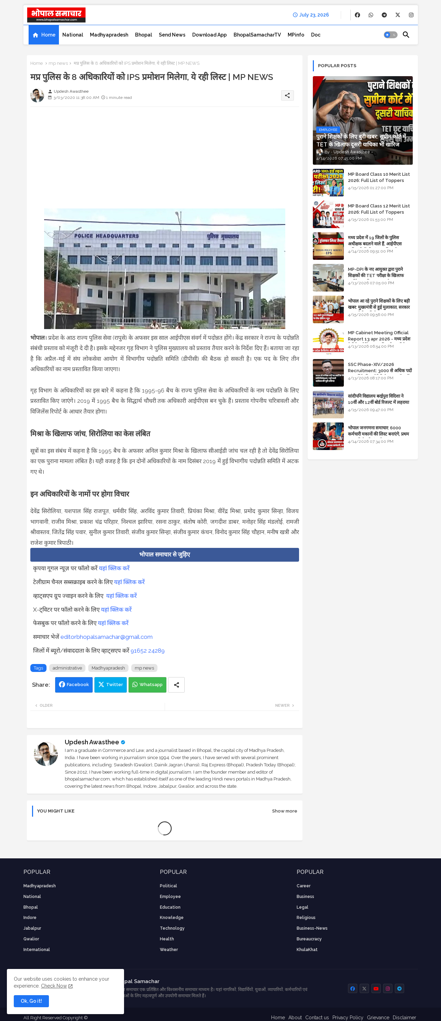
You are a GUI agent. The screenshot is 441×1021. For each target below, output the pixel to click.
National (72, 35)
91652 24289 (148, 650)
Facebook (78, 684)
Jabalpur (32, 928)
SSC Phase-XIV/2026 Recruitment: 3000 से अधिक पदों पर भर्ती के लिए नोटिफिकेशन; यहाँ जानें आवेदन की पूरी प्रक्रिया (380, 374)
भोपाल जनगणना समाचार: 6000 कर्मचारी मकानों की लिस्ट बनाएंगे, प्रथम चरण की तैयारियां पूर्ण (378, 434)
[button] (391, 34)
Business (305, 896)
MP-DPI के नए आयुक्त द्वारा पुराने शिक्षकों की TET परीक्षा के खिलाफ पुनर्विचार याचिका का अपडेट (376, 275)
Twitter (114, 684)
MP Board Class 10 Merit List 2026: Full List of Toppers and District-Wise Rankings (379, 180)
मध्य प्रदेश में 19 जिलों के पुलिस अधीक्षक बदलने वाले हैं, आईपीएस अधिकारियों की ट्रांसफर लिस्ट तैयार (375, 244)
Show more (284, 811)
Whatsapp (151, 684)
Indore (30, 917)
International (36, 949)
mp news (58, 63)
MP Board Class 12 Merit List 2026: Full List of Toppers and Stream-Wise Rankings (379, 212)
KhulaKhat (307, 949)
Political (168, 886)
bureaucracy (309, 939)
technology (172, 928)
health (167, 939)
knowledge (172, 917)
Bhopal (143, 35)
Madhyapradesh (109, 35)
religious (306, 917)
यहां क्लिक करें (114, 568)
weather (169, 949)
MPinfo (296, 35)
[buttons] (357, 15)
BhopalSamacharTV (257, 35)
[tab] (44, 34)
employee (170, 896)
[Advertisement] (164, 160)
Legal (302, 907)
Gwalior (31, 939)
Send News (172, 35)
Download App (209, 35)
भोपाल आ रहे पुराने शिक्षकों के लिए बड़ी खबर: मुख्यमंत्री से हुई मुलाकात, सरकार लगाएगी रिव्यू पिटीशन (379, 307)
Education (170, 907)
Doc (315, 35)
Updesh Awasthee (92, 742)
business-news (312, 928)
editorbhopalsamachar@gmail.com (107, 636)
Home (48, 35)
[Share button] (176, 685)
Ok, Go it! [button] (31, 1001)
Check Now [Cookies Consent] (54, 986)
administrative (67, 668)
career (303, 886)
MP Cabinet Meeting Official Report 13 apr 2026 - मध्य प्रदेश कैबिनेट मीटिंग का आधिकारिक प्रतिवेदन (379, 339)
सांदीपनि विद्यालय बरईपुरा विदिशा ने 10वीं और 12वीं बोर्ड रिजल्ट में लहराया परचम (378, 402)
